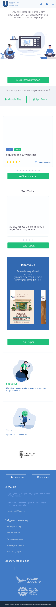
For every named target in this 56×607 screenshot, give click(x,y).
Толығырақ (28, 245)
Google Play (15, 99)
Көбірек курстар (28, 176)
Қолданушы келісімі (15, 545)
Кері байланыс (13, 532)
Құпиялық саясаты (15, 539)
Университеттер (14, 526)
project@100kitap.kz (16, 511)
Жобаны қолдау (14, 551)
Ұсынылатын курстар (28, 80)
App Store (41, 99)
